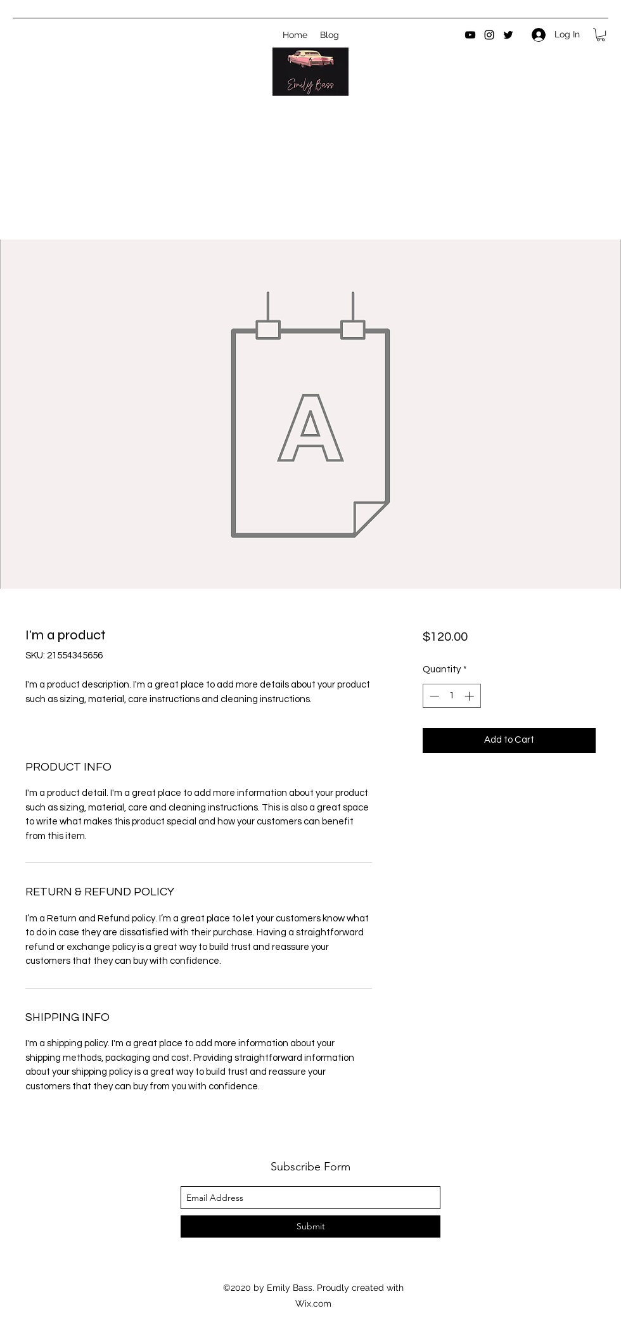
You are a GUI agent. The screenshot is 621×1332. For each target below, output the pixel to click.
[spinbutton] (451, 696)
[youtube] (470, 35)
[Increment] (470, 696)
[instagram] (489, 35)
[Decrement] (433, 696)
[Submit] (310, 1226)
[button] (600, 35)
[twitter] (508, 35)
